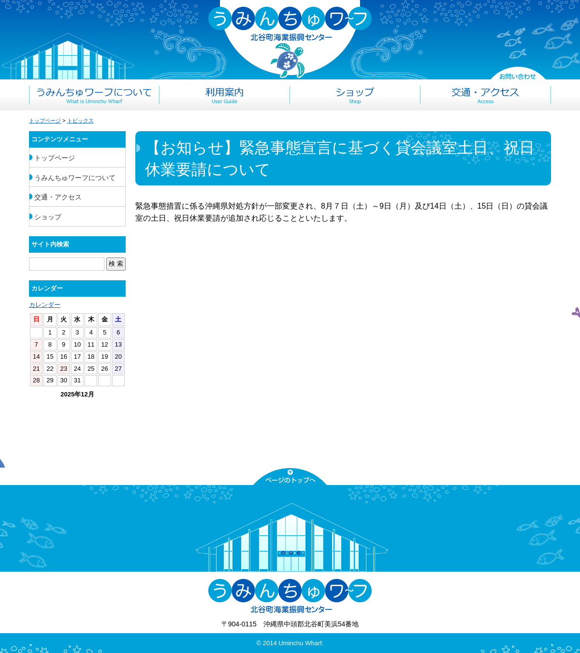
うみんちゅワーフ (290, 39)
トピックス (80, 120)
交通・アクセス (485, 94)
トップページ (45, 120)
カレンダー (44, 304)
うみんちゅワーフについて (94, 94)
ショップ (355, 94)
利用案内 (225, 94)
